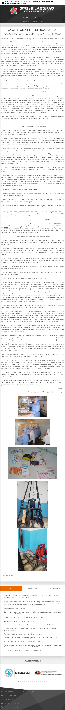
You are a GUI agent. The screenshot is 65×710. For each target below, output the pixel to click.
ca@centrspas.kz (10, 696)
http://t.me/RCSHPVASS (13, 703)
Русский (34, 21)
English (40, 21)
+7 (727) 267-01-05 (32, 18)
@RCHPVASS (9, 699)
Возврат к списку (7, 576)
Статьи (11, 588)
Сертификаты (54, 588)
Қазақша (26, 21)
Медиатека (32, 588)
